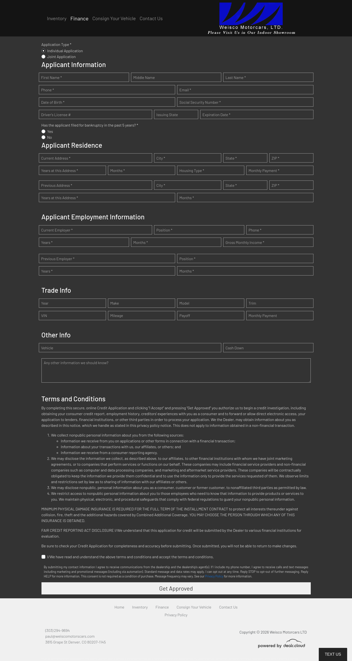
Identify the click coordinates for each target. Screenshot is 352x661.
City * (160, 158)
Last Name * (236, 77)
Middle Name (144, 77)
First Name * (51, 77)
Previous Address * (56, 185)
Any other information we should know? (76, 362)
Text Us (333, 654)
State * (231, 158)
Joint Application (61, 56)
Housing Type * (192, 170)
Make (114, 303)
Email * (185, 89)
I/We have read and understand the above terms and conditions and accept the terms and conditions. (130, 556)
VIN (44, 315)
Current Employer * (57, 230)
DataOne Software (115, 658)
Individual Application (65, 50)
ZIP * (275, 158)
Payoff (185, 315)
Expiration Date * (216, 114)
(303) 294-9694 (57, 630)
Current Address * (56, 158)
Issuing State (167, 114)
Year (45, 303)
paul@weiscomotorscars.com (70, 636)
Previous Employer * (58, 258)
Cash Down (235, 347)
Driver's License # (56, 114)
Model (184, 303)
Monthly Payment (263, 315)
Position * (164, 230)
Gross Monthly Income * (245, 242)
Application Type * (56, 44)
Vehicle (47, 347)
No (49, 137)
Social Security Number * (200, 102)
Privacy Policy (214, 576)
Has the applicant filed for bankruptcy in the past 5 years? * (89, 125)
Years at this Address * (59, 170)
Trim (252, 303)
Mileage (116, 315)
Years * (47, 242)
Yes (50, 131)
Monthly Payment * (264, 170)
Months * (117, 170)
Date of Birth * (53, 102)
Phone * (47, 89)
